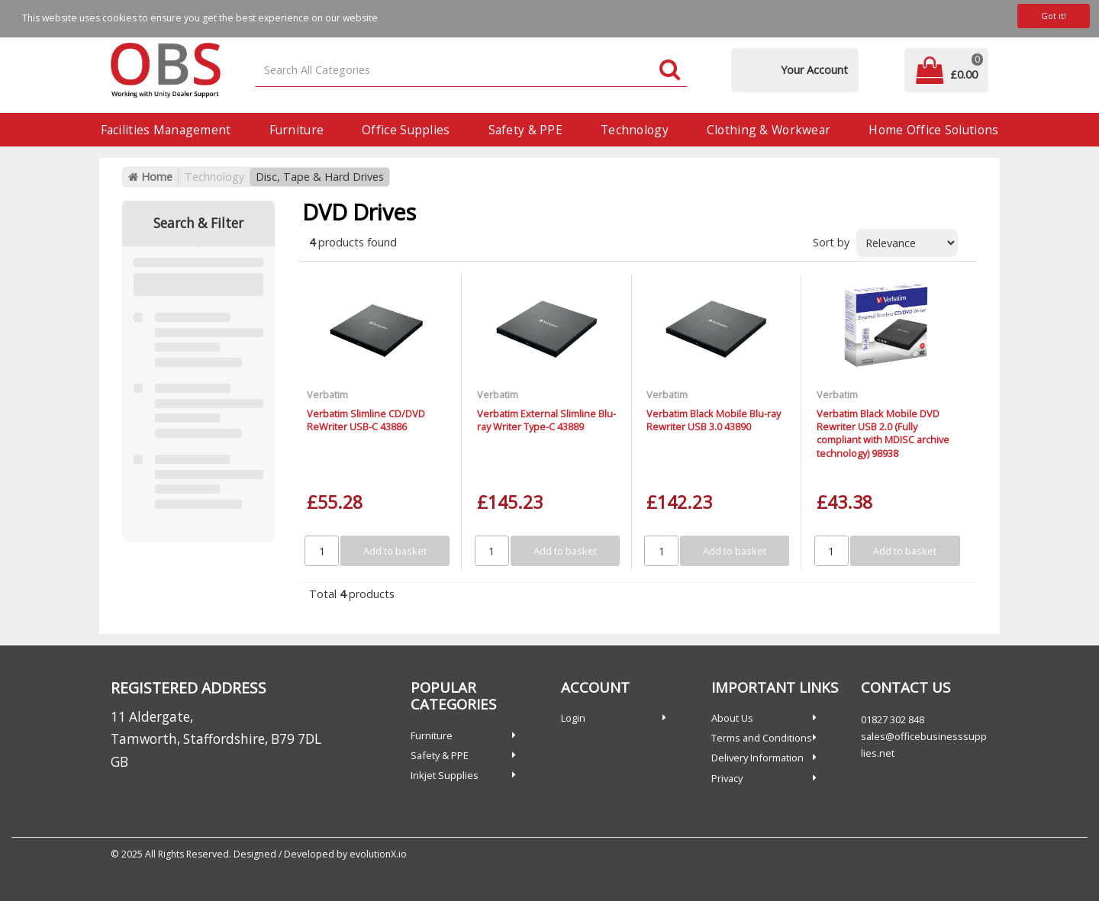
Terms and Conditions (761, 738)
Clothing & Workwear (768, 129)
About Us (732, 718)
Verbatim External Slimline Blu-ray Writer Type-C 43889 (546, 420)
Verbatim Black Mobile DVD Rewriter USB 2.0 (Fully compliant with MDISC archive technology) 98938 (883, 433)
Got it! (1053, 15)
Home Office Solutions (933, 129)
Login (573, 718)
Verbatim (327, 394)
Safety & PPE (525, 129)
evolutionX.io (378, 854)
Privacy (727, 778)
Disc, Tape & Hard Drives (320, 176)
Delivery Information (757, 757)
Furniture (296, 129)
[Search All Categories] (471, 70)
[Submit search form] (670, 70)
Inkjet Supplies (445, 775)
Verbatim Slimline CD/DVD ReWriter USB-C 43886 (366, 420)
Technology (635, 129)
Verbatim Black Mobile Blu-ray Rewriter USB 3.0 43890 (713, 420)
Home (150, 176)
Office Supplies (406, 129)
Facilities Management (166, 129)
